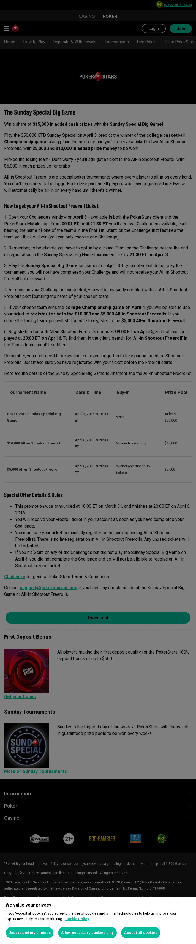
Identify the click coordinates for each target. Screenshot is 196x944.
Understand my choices (30, 933)
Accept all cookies (140, 933)
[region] (98, 920)
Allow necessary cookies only (87, 933)
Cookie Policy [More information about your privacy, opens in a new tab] (77, 919)
